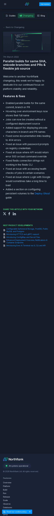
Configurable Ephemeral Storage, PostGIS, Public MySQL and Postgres (27, 230)
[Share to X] (4, 213)
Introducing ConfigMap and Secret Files (23, 237)
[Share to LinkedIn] (14, 213)
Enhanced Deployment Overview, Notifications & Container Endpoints (26, 241)
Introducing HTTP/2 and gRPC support (22, 234)
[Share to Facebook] (9, 213)
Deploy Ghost (42, 193)
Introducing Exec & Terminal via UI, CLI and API (26, 245)
